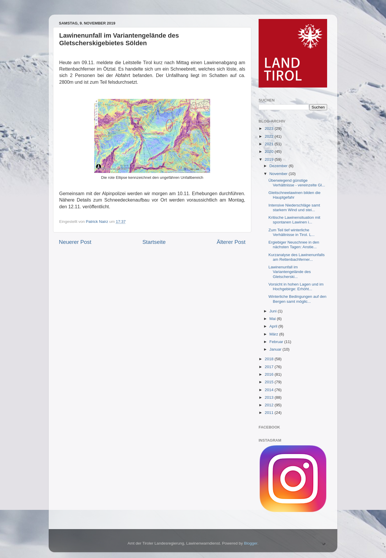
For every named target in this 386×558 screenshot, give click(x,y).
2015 (270, 382)
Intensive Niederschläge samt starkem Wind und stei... (294, 207)
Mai (273, 318)
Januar (276, 349)
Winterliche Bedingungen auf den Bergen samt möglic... (298, 298)
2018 (270, 359)
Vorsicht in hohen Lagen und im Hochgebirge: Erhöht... (296, 286)
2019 (270, 159)
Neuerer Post (75, 242)
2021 (270, 144)
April (273, 326)
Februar (276, 342)
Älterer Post (231, 242)
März (274, 334)
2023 (270, 128)
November (279, 174)
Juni (273, 311)
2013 (270, 397)
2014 (270, 390)
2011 (270, 412)
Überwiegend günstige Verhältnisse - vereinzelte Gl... (297, 182)
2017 (270, 367)
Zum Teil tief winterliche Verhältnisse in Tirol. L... (292, 232)
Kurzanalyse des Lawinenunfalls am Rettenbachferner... (297, 257)
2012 (270, 405)
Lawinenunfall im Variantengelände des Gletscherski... (290, 272)
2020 (270, 151)
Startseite (154, 242)
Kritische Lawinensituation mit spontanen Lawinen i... (294, 219)
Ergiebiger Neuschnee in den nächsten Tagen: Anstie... (294, 244)
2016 (270, 374)
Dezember (279, 166)
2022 (270, 136)
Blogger (250, 543)
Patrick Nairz (97, 221)
